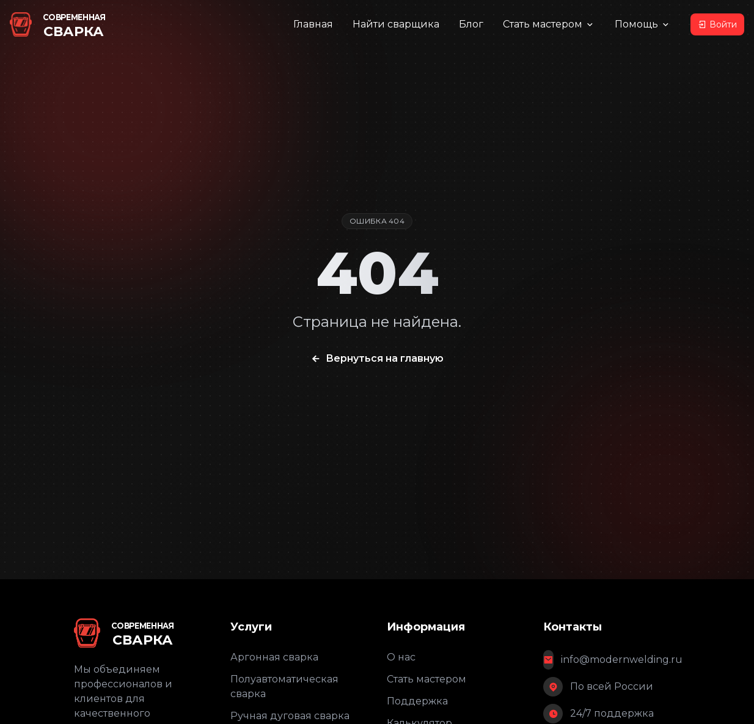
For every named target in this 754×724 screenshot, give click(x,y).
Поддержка (417, 701)
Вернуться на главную (377, 358)
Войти (717, 24)
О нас (401, 657)
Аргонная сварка (274, 657)
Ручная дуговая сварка (290, 716)
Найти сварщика (396, 24)
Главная (313, 24)
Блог (471, 24)
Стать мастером (549, 24)
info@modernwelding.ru (622, 659)
